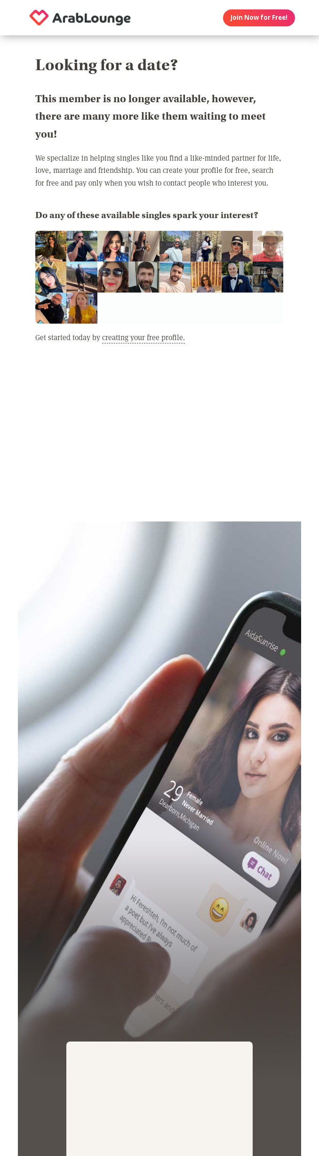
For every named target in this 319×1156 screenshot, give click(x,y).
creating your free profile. (143, 337)
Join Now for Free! (259, 17)
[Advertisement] (159, 438)
